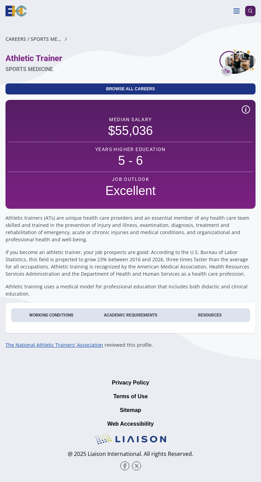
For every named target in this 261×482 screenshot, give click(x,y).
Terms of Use (130, 396)
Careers (16, 39)
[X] (136, 466)
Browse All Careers (130, 89)
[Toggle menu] (236, 11)
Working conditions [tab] (51, 315)
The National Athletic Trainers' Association (54, 345)
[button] (246, 110)
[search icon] (250, 11)
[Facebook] (125, 466)
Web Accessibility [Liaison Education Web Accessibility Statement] (130, 424)
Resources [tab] (209, 315)
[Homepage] (16, 10)
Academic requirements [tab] (130, 315)
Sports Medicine (47, 39)
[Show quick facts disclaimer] (246, 109)
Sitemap (130, 410)
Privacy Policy (130, 383)
